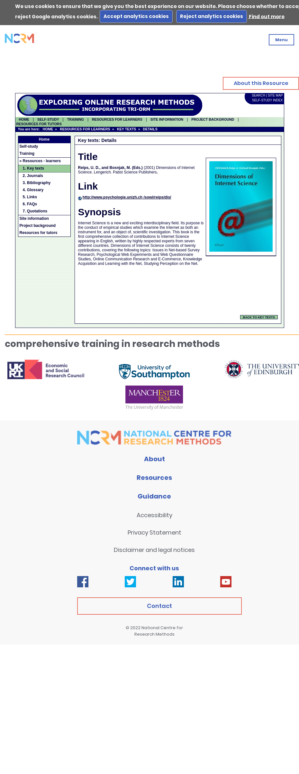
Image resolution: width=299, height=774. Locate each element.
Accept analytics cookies (136, 16)
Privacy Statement (154, 532)
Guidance (154, 496)
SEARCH (258, 95)
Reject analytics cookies (211, 16)
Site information (34, 218)
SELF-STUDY (48, 119)
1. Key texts (33, 168)
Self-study (29, 146)
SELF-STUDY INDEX (267, 100)
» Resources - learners (40, 161)
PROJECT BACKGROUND (212, 119)
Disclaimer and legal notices (154, 550)
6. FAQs (30, 204)
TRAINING (75, 119)
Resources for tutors (39, 232)
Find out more (266, 16)
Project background (38, 225)
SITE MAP (275, 95)
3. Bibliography (37, 183)
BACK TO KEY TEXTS (259, 317)
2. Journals (33, 175)
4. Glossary (33, 190)
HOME (24, 119)
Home (44, 139)
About (154, 458)
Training (27, 153)
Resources (154, 477)
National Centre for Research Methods (158, 631)
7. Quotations (35, 211)
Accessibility (154, 515)
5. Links (30, 197)
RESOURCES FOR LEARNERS (85, 129)
